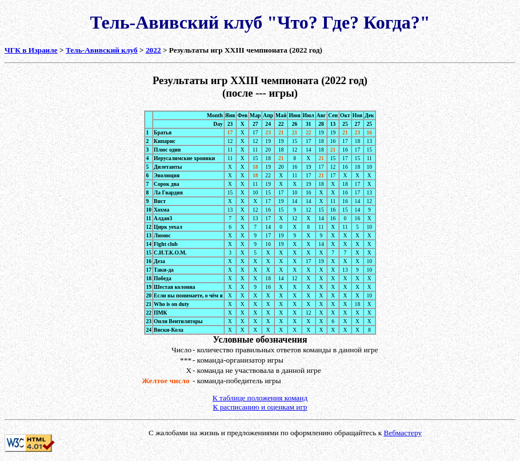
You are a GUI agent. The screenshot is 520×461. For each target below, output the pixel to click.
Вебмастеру (403, 432)
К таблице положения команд (260, 398)
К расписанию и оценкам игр (260, 407)
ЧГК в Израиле (31, 50)
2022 (153, 50)
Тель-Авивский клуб (102, 50)
